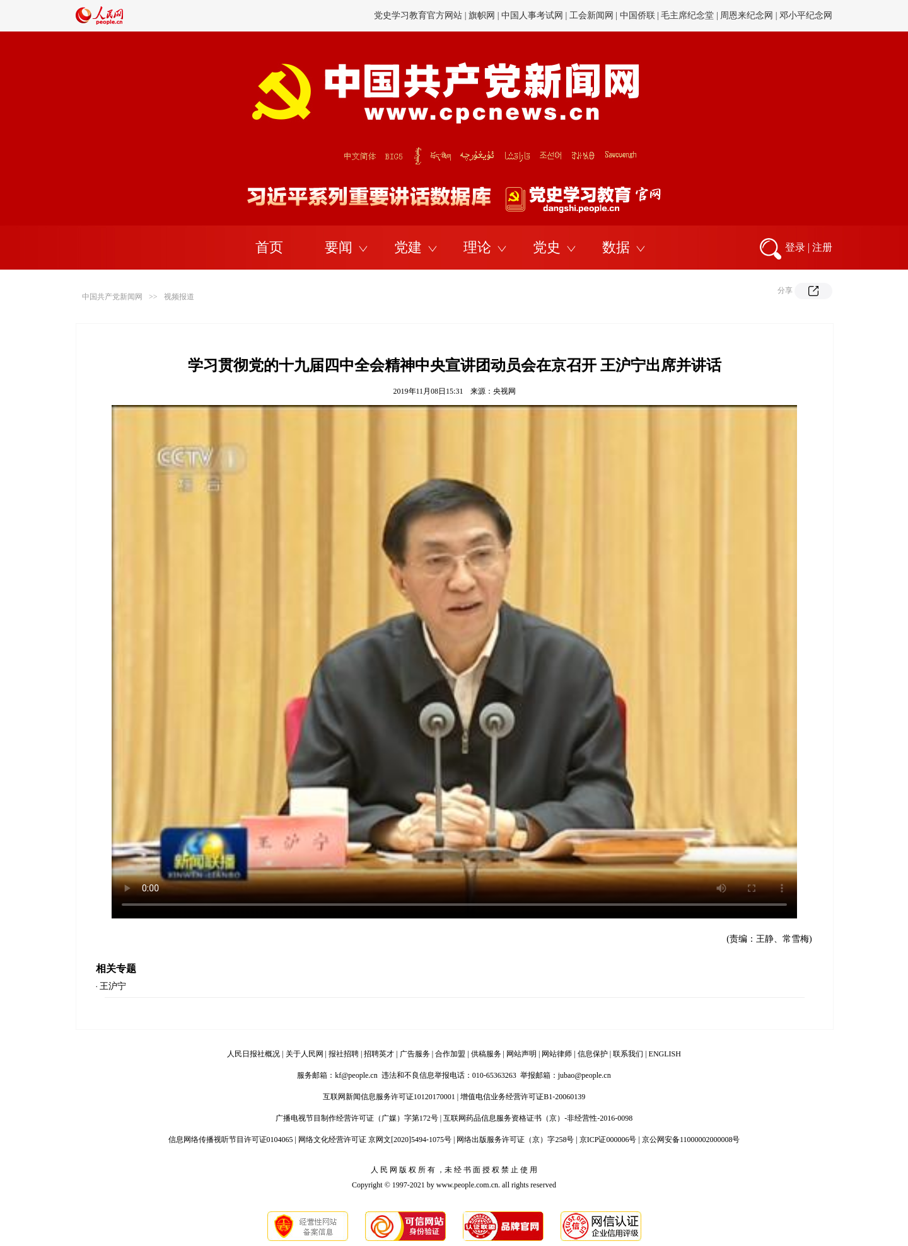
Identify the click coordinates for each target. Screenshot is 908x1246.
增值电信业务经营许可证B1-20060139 (522, 1096)
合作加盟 (450, 1053)
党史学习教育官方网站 (419, 15)
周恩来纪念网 (746, 15)
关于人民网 (304, 1053)
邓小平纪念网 (805, 15)
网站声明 (521, 1053)
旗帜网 (482, 15)
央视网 (504, 391)
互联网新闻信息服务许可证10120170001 (389, 1096)
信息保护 (593, 1053)
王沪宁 (113, 986)
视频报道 (179, 296)
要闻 (338, 247)
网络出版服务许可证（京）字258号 (515, 1139)
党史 (547, 247)
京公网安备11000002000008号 (691, 1139)
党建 (408, 247)
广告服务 (415, 1053)
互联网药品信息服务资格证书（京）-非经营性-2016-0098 (537, 1118)
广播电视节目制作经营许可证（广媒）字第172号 (357, 1118)
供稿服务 (486, 1053)
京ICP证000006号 (608, 1139)
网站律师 (557, 1053)
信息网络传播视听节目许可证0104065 (230, 1139)
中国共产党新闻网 (112, 296)
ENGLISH (665, 1053)
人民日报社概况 (253, 1053)
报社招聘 (344, 1053)
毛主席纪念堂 (687, 15)
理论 (477, 247)
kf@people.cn (356, 1075)
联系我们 (628, 1053)
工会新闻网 (591, 15)
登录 (795, 247)
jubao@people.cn (584, 1075)
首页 (269, 247)
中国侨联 (637, 15)
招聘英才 (379, 1053)
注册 (822, 247)
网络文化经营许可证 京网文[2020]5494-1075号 (374, 1139)
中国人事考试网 (532, 15)
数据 (616, 247)
